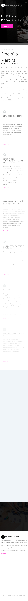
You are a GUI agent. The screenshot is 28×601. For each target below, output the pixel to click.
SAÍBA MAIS (7, 26)
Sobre (2, 564)
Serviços (3, 566)
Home (2, 562)
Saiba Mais (6, 145)
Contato (3, 568)
